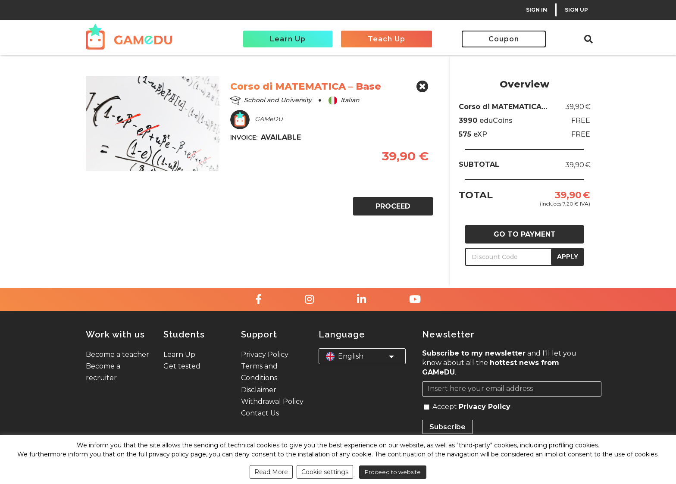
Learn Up (288, 39)
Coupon (503, 39)
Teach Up (386, 39)
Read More (271, 472)
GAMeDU (256, 119)
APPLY (567, 256)
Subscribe (447, 427)
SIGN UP (576, 9)
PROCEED (393, 206)
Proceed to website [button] (393, 471)
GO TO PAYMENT (525, 234)
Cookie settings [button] (324, 472)
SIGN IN (536, 9)
